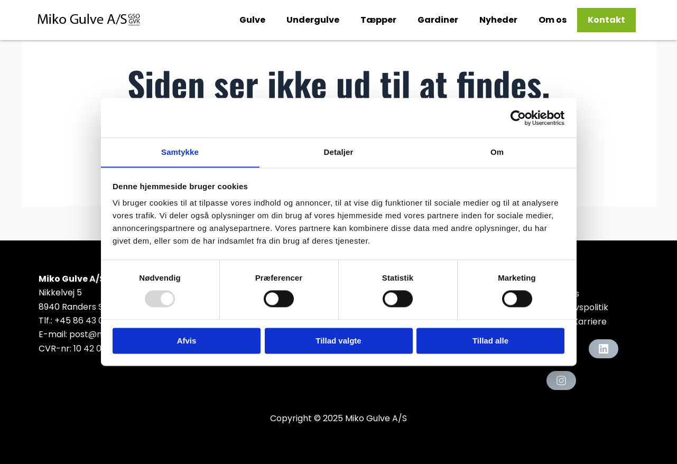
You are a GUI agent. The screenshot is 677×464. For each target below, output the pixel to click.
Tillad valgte (338, 341)
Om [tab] (497, 151)
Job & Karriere (576, 321)
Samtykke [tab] (180, 151)
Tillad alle (490, 341)
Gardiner (438, 20)
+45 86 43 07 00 (88, 320)
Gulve (252, 20)
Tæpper (378, 20)
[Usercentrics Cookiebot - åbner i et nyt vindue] (518, 117)
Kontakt (606, 20)
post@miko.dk (98, 334)
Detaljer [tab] (339, 151)
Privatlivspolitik (577, 307)
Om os (553, 20)
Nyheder (498, 20)
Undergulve (312, 20)
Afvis (187, 341)
